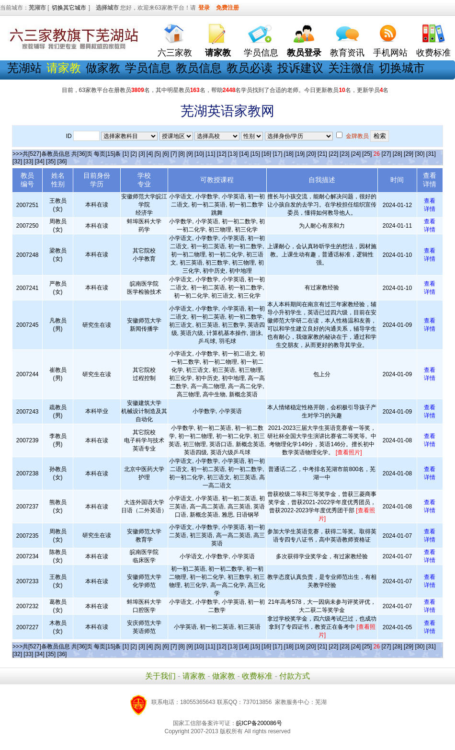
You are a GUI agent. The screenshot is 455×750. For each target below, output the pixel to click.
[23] (345, 153)
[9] (189, 153)
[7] (174, 153)
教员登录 (304, 53)
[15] (255, 153)
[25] (367, 153)
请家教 (193, 676)
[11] (210, 153)
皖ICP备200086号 (259, 723)
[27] (386, 153)
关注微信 (351, 67)
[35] (51, 161)
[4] (150, 153)
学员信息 (261, 53)
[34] (40, 161)
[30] (419, 153)
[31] (431, 153)
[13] (233, 153)
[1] (126, 153)
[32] (17, 161)
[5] (158, 153)
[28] (397, 153)
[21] (322, 153)
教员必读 (250, 67)
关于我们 (160, 676)
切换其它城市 (69, 7)
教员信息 (199, 67)
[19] (300, 153)
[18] (289, 153)
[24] (356, 153)
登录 (204, 7)
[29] (408, 153)
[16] (266, 153)
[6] (165, 153)
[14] (244, 153)
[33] (28, 161)
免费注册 (227, 7)
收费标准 (433, 53)
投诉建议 (300, 67)
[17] (277, 153)
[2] (133, 153)
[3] (141, 153)
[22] (333, 153)
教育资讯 (347, 53)
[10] (199, 153)
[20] (311, 153)
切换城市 (402, 67)
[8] (182, 153)
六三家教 (175, 53)
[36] (62, 161)
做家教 (103, 67)
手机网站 (390, 53)
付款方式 (294, 676)
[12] (222, 153)
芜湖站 (24, 67)
